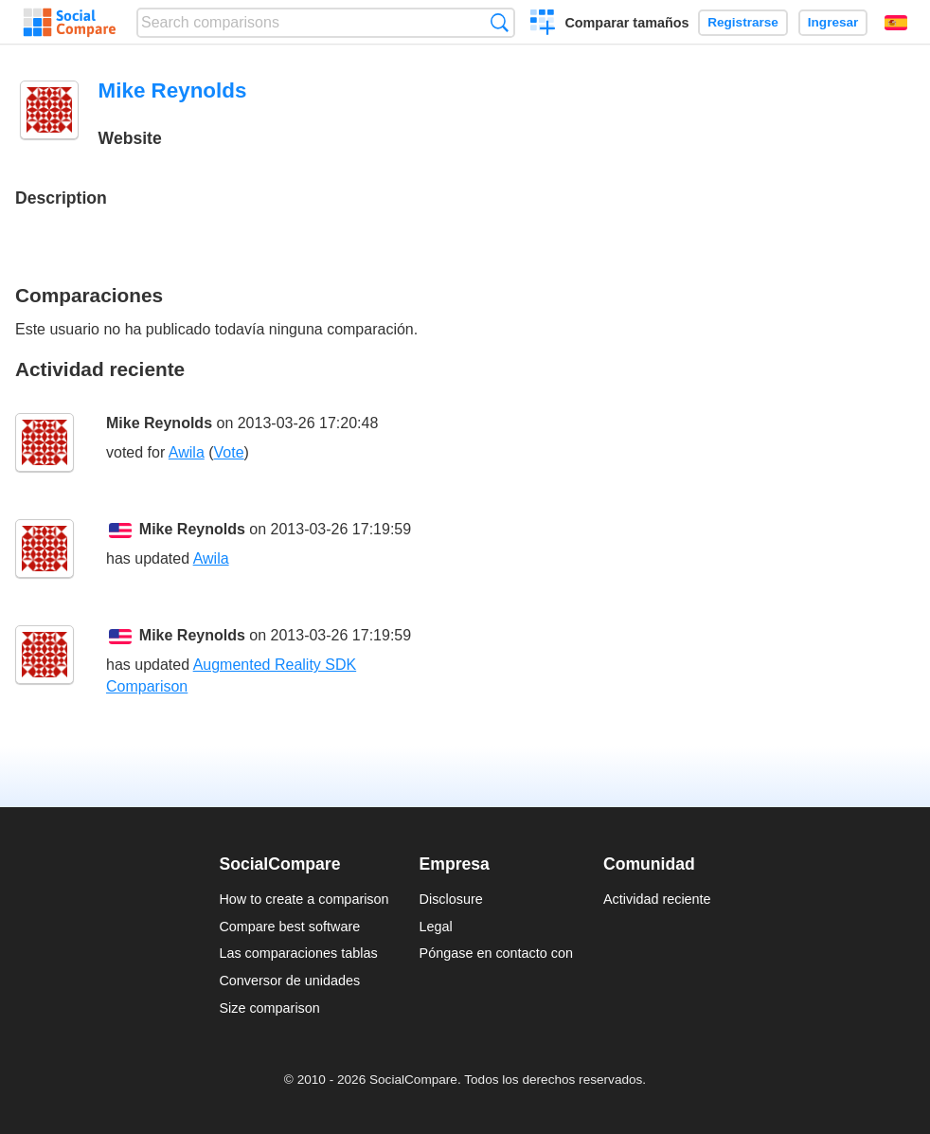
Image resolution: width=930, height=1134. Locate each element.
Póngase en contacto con (496, 953)
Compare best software (289, 926)
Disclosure (451, 899)
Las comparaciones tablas (298, 953)
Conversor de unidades (289, 980)
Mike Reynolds (159, 423)
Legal (436, 926)
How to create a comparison (303, 899)
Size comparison (269, 1008)
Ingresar (833, 22)
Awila (187, 452)
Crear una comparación (543, 24)
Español (896, 22)
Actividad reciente (657, 899)
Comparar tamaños (626, 22)
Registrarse (742, 22)
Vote (229, 452)
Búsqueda (500, 22)
